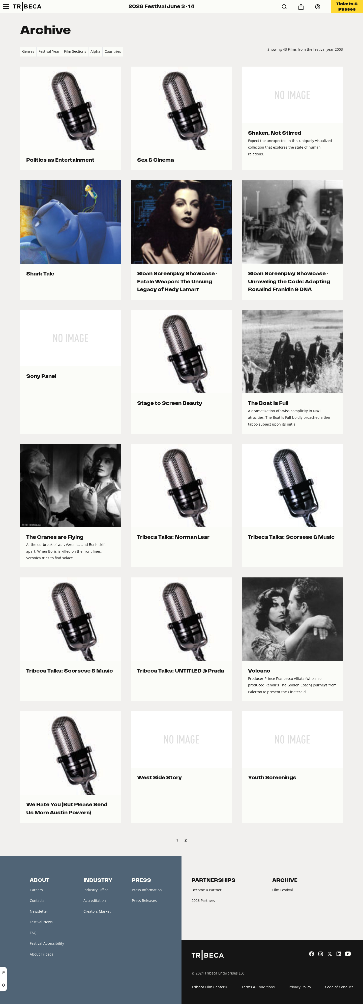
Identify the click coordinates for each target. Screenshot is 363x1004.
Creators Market (97, 911)
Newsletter (39, 911)
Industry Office (95, 889)
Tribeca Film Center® (210, 987)
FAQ (33, 932)
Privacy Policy (300, 987)
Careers (36, 889)
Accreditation (94, 900)
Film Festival (282, 889)
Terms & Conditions (258, 987)
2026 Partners (203, 900)
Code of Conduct (339, 987)
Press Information (147, 889)
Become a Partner (207, 889)
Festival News (41, 921)
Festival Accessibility (47, 943)
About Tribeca (41, 954)
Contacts (37, 900)
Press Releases (144, 900)
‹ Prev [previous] (24, 841)
